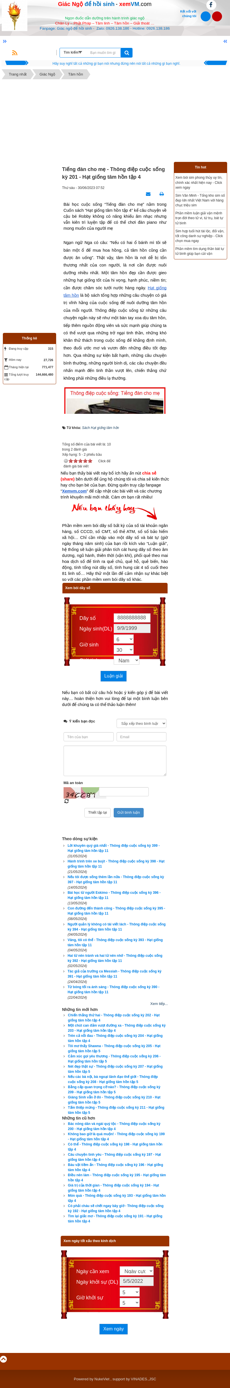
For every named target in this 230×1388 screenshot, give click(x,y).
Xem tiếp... (159, 1004)
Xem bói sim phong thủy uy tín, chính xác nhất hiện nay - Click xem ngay (198, 182)
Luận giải (113, 675)
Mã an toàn (73, 783)
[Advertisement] (115, 122)
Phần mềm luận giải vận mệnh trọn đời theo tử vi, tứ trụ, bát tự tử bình (199, 218)
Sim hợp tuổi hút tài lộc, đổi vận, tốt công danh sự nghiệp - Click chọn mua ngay (199, 236)
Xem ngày (113, 1328)
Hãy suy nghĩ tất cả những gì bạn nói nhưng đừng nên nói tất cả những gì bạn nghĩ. (116, 64)
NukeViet (101, 1379)
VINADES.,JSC (143, 1379)
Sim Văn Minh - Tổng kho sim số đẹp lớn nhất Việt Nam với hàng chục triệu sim (200, 200)
